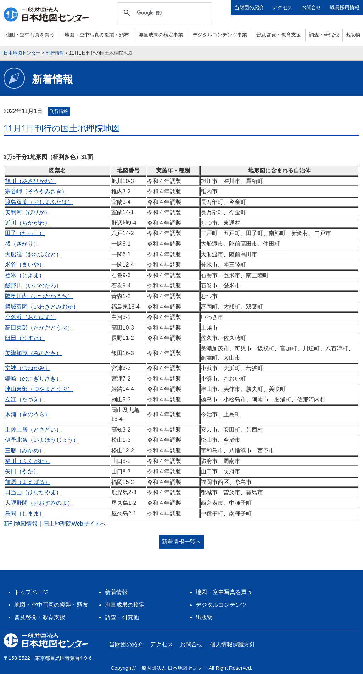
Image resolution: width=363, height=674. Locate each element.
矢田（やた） (22, 471)
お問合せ (311, 7)
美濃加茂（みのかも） (33, 353)
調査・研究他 (324, 35)
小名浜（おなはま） (30, 317)
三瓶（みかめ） (25, 450)
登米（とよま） (25, 275)
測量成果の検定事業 (161, 35)
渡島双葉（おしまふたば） (39, 202)
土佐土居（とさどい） (33, 430)
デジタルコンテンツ (221, 605)
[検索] (163, 12)
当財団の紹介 (249, 7)
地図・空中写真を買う (30, 35)
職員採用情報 (344, 7)
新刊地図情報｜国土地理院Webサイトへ (55, 524)
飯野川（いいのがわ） (33, 285)
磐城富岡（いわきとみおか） (42, 307)
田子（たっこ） (25, 233)
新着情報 (116, 592)
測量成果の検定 (125, 605)
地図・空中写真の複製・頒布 (97, 35)
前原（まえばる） (27, 482)
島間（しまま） (25, 513)
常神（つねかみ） (27, 368)
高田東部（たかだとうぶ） (39, 328)
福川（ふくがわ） (27, 461)
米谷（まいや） (25, 265)
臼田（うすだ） (25, 338)
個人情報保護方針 (232, 644)
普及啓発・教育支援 (278, 35)
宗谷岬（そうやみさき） (36, 191)
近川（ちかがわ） (27, 223)
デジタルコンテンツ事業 (219, 35)
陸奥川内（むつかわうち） (39, 296)
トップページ (31, 592)
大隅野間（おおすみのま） (39, 503)
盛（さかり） (22, 244)
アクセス (282, 7)
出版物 (352, 35)
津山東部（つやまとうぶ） (39, 389)
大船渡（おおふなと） (33, 254)
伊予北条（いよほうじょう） (42, 440)
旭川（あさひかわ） (30, 181)
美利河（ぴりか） (27, 212)
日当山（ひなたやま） (33, 492)
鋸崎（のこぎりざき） (33, 379)
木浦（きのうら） (27, 414)
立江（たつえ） (25, 399)
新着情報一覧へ (181, 542)
